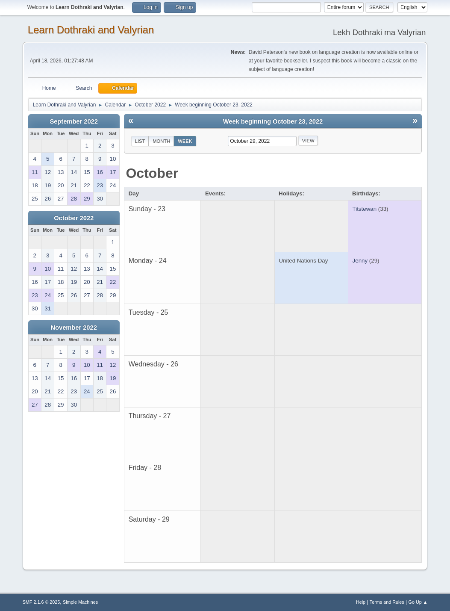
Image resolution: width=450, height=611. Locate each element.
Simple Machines (80, 602)
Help (360, 602)
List (140, 141)
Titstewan (365, 209)
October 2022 (74, 218)
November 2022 (73, 327)
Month (161, 141)
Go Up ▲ (418, 602)
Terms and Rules (387, 602)
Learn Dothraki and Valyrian (91, 29)
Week (185, 141)
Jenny (360, 260)
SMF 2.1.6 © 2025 (41, 602)
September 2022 (73, 121)
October (152, 173)
